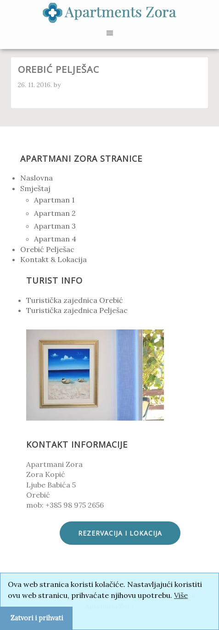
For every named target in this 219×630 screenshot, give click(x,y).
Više (181, 595)
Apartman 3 (55, 225)
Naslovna (36, 177)
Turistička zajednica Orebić (74, 300)
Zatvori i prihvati (37, 618)
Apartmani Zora (109, 14)
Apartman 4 (55, 238)
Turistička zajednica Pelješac (77, 310)
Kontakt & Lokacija (53, 259)
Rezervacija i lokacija (120, 533)
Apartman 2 (55, 213)
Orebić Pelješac (47, 249)
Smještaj (35, 188)
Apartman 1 (54, 199)
